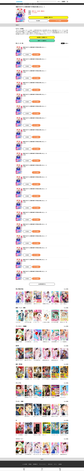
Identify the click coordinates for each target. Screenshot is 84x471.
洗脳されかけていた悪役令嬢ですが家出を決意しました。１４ (35, 200)
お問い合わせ (50, 464)
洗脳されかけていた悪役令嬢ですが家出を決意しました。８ (34, 129)
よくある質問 (24, 464)
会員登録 (63, 1)
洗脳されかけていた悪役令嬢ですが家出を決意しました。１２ (35, 177)
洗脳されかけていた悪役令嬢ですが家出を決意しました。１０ (35, 153)
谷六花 (38, 11)
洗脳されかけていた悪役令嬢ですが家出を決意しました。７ (34, 118)
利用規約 (30, 464)
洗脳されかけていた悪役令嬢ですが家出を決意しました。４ (34, 82)
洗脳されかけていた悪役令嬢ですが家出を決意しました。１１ (35, 165)
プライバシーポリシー (42, 464)
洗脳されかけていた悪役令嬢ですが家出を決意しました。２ (34, 59)
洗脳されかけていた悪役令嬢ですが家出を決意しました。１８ (35, 247)
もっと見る (66, 289)
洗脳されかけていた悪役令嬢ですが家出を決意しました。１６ (35, 224)
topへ (42, 459)
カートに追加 (58, 20)
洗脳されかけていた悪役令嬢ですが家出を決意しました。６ (34, 106)
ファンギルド (34, 12)
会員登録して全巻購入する (42, 37)
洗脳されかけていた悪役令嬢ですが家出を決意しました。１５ (35, 212)
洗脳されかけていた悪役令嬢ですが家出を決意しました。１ (34, 47)
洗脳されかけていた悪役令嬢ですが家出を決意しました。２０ (35, 271)
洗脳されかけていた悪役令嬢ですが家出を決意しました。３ (34, 70)
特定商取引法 (35, 464)
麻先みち (42, 11)
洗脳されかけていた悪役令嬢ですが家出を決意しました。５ (34, 94)
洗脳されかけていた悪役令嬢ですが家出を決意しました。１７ (35, 236)
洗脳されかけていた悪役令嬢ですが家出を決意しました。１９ (35, 259)
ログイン (59, 1)
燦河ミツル (34, 11)
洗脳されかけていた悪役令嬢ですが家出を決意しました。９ (34, 141)
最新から (66, 43)
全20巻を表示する (42, 284)
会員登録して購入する (48, 17)
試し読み (38, 20)
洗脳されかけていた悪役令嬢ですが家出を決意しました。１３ (35, 188)
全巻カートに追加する (42, 40)
